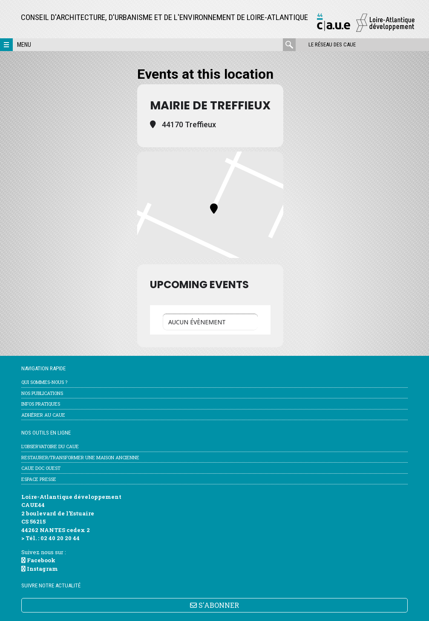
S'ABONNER (214, 605)
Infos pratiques (40, 404)
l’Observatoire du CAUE (50, 446)
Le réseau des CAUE (332, 44)
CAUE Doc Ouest (40, 468)
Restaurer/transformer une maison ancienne (80, 457)
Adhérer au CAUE (43, 415)
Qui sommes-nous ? (44, 382)
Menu (24, 44)
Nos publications (42, 393)
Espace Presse (38, 479)
